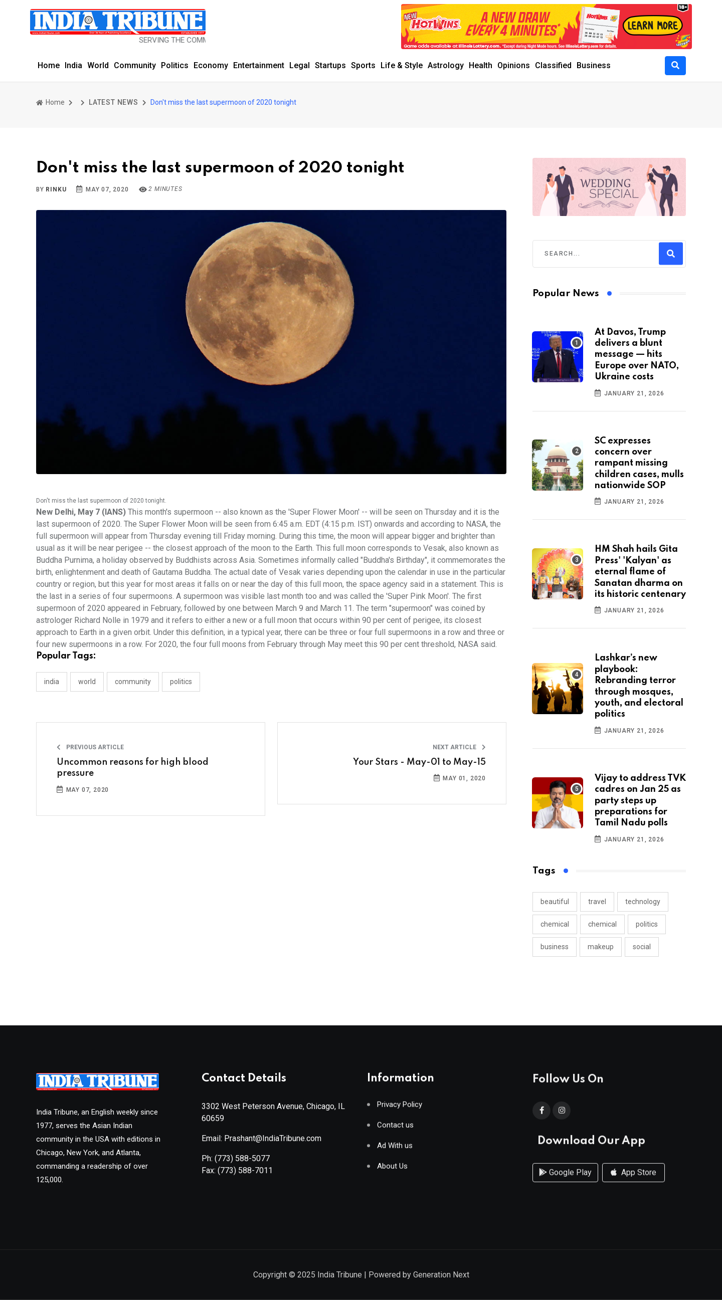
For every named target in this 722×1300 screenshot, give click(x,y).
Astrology (446, 65)
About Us (392, 1170)
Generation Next (441, 1275)
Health (480, 65)
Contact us (395, 1129)
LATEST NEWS (113, 102)
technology (642, 902)
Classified (553, 65)
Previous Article (90, 747)
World (98, 65)
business (554, 947)
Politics (175, 65)
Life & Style (402, 65)
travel (597, 902)
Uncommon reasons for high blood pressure (133, 768)
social (642, 947)
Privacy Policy (399, 1108)
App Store (633, 1182)
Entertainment (258, 65)
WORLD (87, 682)
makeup (601, 947)
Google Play (565, 1182)
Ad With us (395, 1149)
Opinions (513, 65)
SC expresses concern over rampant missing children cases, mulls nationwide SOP (639, 464)
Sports (363, 65)
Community (135, 65)
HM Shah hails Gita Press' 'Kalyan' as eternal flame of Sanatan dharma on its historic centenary (640, 572)
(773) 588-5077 (242, 1162)
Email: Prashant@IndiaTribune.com (261, 1142)
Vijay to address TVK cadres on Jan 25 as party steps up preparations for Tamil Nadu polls (640, 801)
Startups (330, 65)
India (73, 65)
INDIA (51, 682)
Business (594, 65)
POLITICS (181, 682)
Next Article (459, 747)
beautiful (554, 902)
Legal (299, 65)
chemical (554, 924)
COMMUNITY (133, 682)
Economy (211, 65)
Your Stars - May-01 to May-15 (419, 762)
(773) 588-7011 (245, 1174)
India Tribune (339, 1275)
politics (647, 924)
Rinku (56, 189)
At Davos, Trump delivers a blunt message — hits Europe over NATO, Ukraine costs (637, 355)
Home (49, 65)
